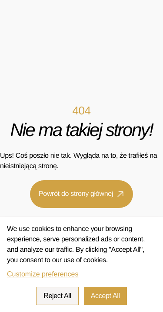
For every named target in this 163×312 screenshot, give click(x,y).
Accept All (105, 295)
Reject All (57, 295)
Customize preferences (43, 274)
